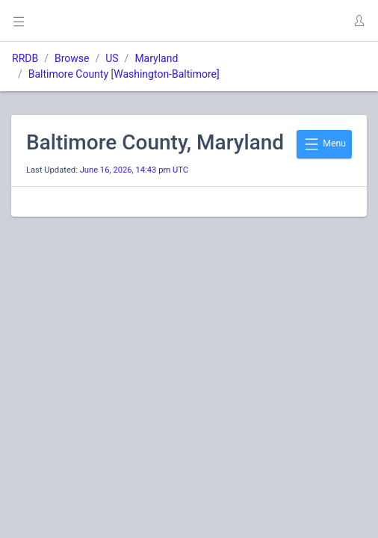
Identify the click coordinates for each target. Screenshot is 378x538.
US (111, 58)
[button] (358, 20)
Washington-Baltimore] (167, 74)
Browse (72, 58)
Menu (324, 144)
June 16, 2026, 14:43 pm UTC (134, 170)
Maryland (156, 58)
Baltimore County (68, 74)
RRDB (25, 58)
